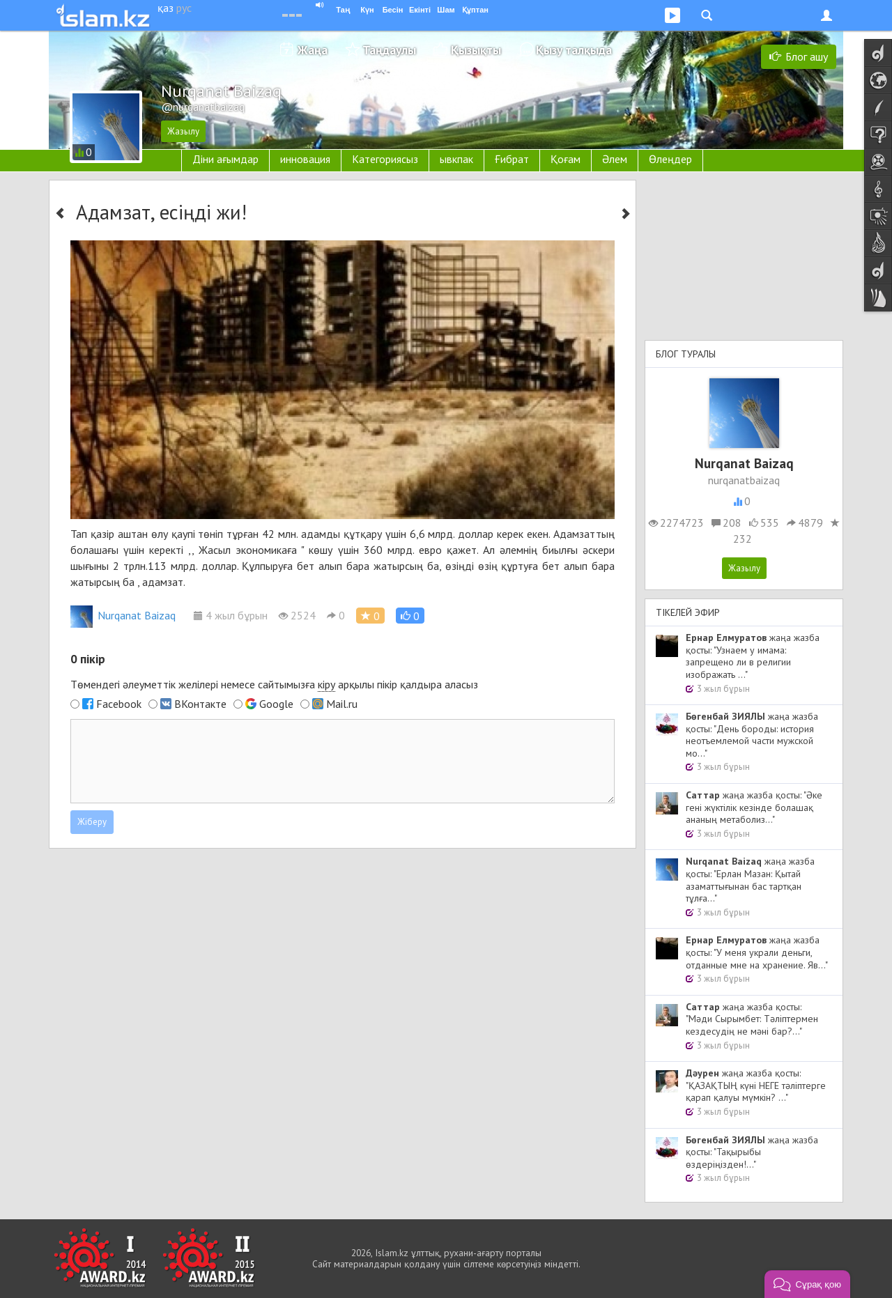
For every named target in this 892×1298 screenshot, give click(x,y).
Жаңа (313, 50)
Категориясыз (385, 159)
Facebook (118, 703)
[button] (410, 616)
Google (276, 703)
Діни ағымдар (225, 159)
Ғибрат (512, 159)
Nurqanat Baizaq (123, 615)
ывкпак (456, 159)
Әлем (614, 159)
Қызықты (476, 50)
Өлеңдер (670, 159)
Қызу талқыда (574, 50)
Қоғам (565, 159)
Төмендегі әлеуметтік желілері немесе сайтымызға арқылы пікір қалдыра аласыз (274, 684)
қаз (165, 8)
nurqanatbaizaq (744, 480)
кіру (326, 684)
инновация (305, 159)
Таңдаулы (389, 50)
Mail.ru (341, 703)
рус (184, 8)
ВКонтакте (200, 703)
